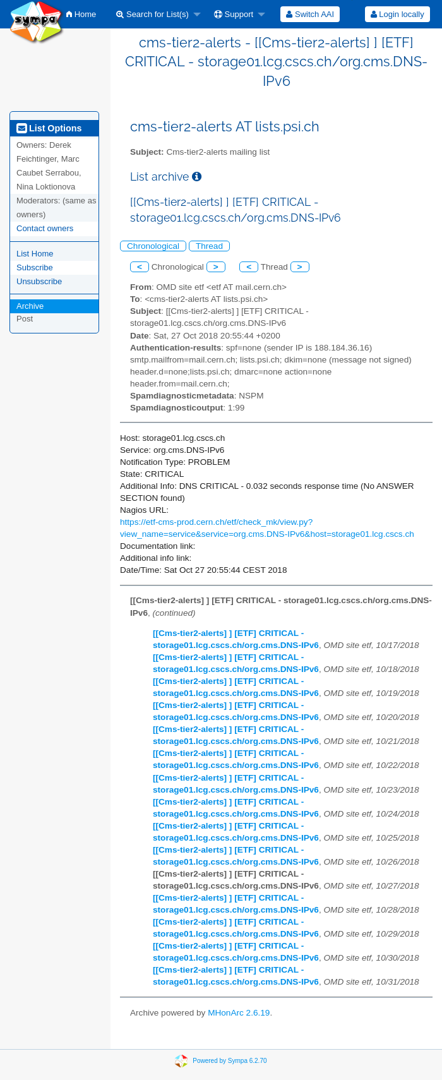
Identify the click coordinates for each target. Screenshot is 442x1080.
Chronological (153, 246)
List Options (48, 128)
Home (81, 14)
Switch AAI (310, 14)
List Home (35, 253)
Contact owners (44, 228)
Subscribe (34, 267)
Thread (209, 246)
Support (233, 14)
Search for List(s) (152, 14)
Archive (30, 306)
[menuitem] (81, 14)
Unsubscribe (39, 281)
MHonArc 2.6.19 (239, 1012)
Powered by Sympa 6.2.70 (229, 1060)
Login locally (397, 14)
